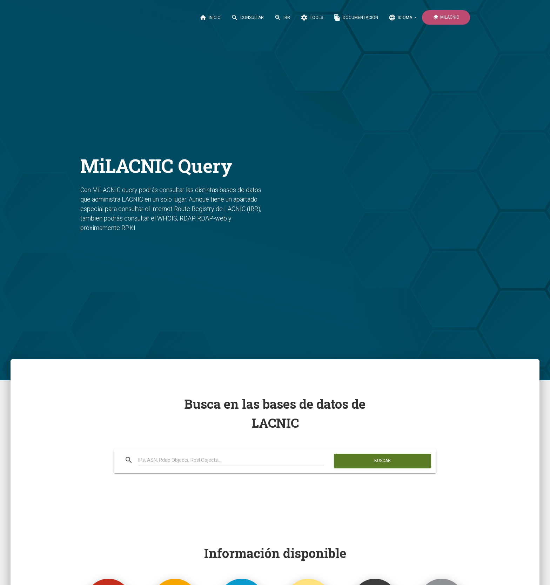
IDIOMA (401, 17)
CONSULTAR (247, 17)
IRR (282, 17)
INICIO (210, 17)
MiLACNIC (446, 17)
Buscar (382, 460)
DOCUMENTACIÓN (356, 17)
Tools (312, 17)
